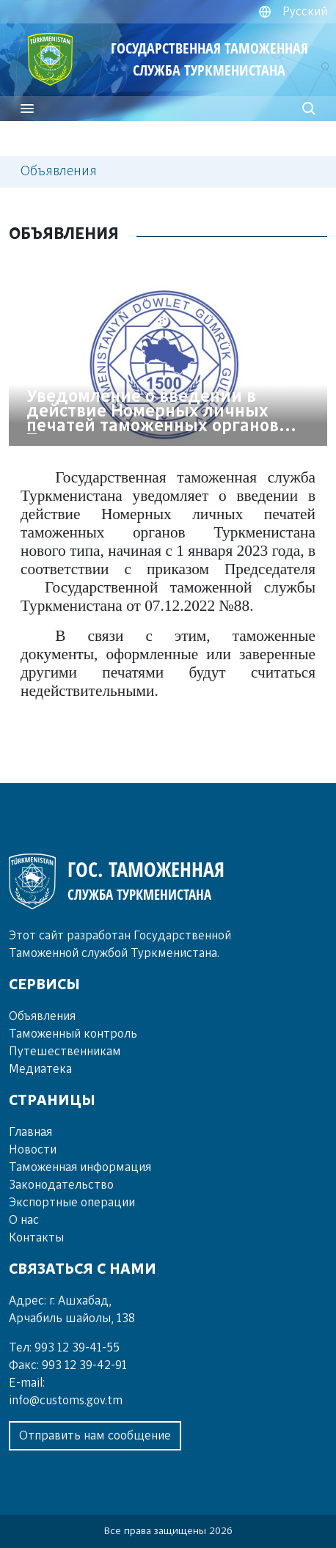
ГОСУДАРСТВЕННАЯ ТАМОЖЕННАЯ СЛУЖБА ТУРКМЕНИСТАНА (209, 59)
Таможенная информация (80, 1167)
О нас (24, 1220)
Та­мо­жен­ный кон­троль (73, 1034)
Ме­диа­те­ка (40, 1069)
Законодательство (61, 1185)
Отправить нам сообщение (95, 1436)
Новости (32, 1150)
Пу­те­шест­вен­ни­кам (65, 1051)
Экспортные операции (72, 1202)
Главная (30, 1132)
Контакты (36, 1238)
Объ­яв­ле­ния (42, 1016)
